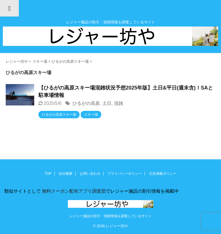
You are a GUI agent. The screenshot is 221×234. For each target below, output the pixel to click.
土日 (106, 103)
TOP (47, 174)
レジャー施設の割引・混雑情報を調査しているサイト (111, 216)
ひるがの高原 (86, 103)
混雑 (118, 103)
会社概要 (65, 174)
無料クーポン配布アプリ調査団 (73, 191)
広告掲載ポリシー (163, 174)
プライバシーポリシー (125, 174)
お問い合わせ (90, 174)
